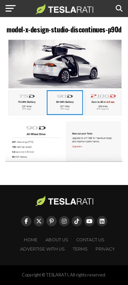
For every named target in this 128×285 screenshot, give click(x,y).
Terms (80, 249)
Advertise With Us (42, 249)
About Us (56, 239)
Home (31, 239)
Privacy (105, 249)
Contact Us (90, 239)
